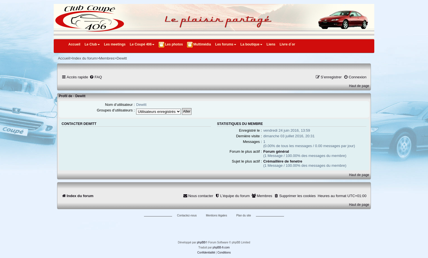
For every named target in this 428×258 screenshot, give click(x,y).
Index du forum (84, 58)
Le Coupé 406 (142, 44)
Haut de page (359, 86)
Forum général (276, 151)
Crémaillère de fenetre (282, 161)
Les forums (225, 44)
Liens (271, 44)
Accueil (74, 44)
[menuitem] (95, 77)
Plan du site (243, 215)
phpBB (201, 242)
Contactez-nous (187, 215)
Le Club (92, 44)
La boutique (251, 44)
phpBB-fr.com (221, 247)
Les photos (174, 44)
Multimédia (202, 44)
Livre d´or (287, 44)
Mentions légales (216, 215)
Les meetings (115, 44)
